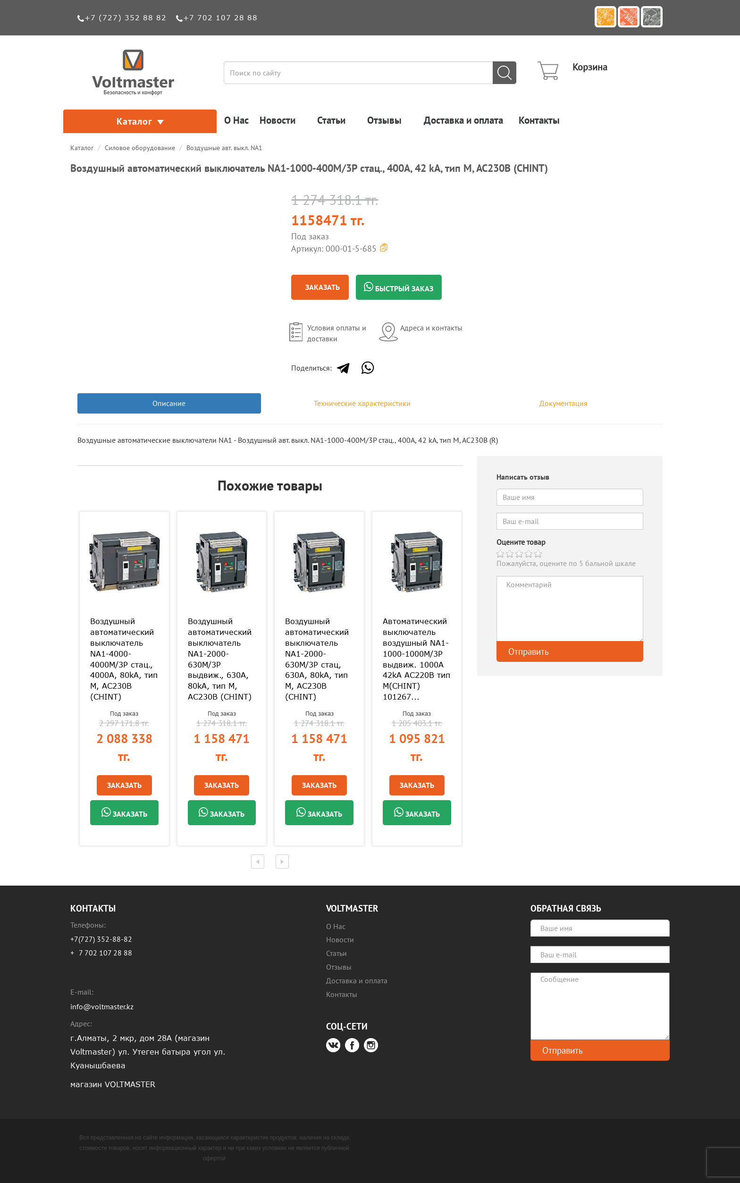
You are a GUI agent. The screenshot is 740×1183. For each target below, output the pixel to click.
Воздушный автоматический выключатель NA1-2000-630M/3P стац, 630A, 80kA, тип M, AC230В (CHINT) (317, 659)
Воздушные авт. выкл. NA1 (224, 148)
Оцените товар (521, 542)
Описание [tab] (168, 403)
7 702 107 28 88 (105, 952)
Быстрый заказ (398, 287)
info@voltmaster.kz (102, 1006)
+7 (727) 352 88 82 (125, 17)
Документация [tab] (563, 403)
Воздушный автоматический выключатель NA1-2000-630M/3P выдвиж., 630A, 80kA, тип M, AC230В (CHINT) (220, 659)
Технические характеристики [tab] (362, 403)
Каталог (140, 121)
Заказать (322, 287)
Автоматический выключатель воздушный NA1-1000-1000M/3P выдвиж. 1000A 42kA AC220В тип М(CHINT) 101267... (416, 659)
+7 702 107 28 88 (220, 17)
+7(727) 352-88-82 (101, 939)
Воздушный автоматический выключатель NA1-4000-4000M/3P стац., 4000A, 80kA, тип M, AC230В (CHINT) (124, 659)
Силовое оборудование (140, 148)
